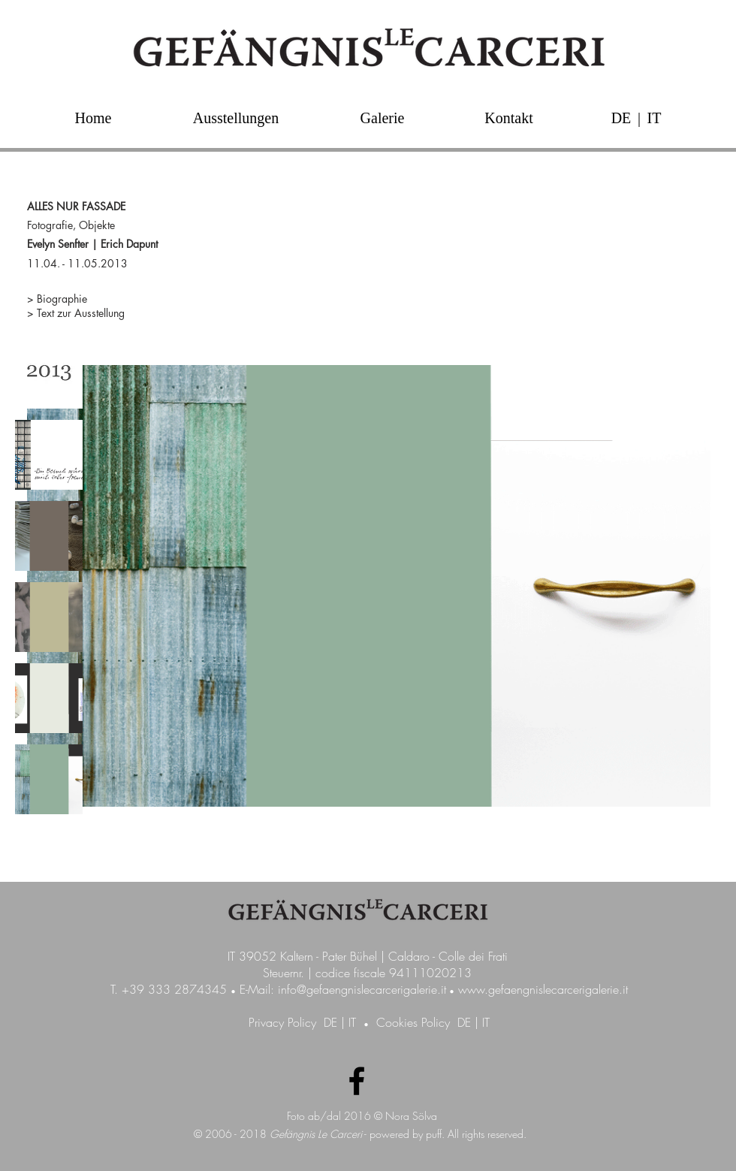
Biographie (63, 298)
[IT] (654, 117)
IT (352, 1022)
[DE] (621, 117)
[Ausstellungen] (236, 117)
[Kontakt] (508, 117)
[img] (49, 374)
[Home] (93, 117)
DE (330, 1022)
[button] (639, 117)
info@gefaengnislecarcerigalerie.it (362, 989)
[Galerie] (382, 117)
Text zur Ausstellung (81, 313)
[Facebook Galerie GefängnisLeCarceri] (357, 1081)
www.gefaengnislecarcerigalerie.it (543, 989)
